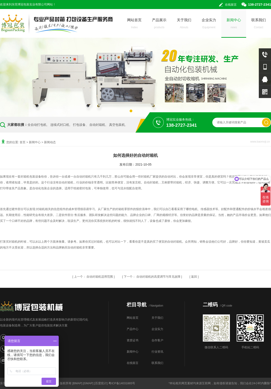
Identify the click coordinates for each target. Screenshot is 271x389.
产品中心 (132, 329)
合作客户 (157, 340)
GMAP (88, 383)
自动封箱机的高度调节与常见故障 (158, 276)
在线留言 (231, 4)
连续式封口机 (59, 125)
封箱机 (40, 209)
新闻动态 (50, 142)
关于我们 (184, 24)
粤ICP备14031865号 (121, 383)
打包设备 (79, 125)
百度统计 (101, 383)
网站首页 (134, 24)
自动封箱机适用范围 (99, 276)
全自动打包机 (37, 125)
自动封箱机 (97, 125)
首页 (23, 142)
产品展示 (159, 24)
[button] (131, 111)
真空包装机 (117, 125)
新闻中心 (233, 24)
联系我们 (258, 24)
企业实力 (208, 24)
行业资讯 (157, 351)
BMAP (77, 383)
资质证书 (132, 340)
